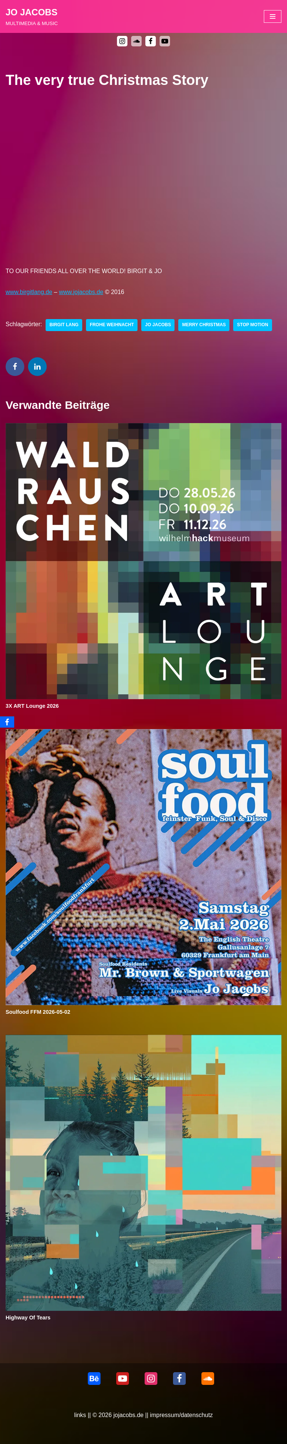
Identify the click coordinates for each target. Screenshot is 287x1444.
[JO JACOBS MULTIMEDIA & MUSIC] (32, 16)
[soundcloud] (136, 41)
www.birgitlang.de (29, 292)
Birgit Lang (64, 325)
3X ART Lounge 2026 (32, 706)
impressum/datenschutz (181, 1415)
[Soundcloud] (207, 1378)
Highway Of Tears (28, 1318)
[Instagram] (122, 41)
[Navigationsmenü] (272, 16)
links (80, 1415)
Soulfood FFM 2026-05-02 (38, 1012)
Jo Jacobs (159, 325)
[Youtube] (165, 41)
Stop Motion (253, 325)
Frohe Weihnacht (112, 325)
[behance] (94, 1378)
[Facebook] (150, 41)
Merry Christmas (204, 325)
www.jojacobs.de (81, 292)
